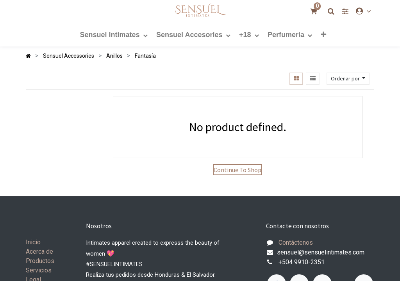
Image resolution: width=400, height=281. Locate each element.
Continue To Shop (237, 170)
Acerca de (39, 251)
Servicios (39, 270)
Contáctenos (296, 242)
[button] (323, 34)
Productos (40, 261)
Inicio (33, 242)
